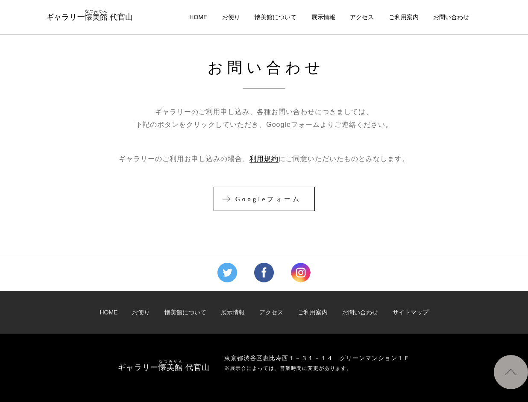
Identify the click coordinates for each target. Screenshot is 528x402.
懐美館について (275, 17)
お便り (231, 17)
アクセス (362, 17)
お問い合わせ (451, 17)
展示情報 (323, 17)
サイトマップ (410, 312)
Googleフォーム (268, 199)
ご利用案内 (404, 17)
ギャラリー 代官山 (89, 15)
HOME (198, 17)
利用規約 (264, 158)
